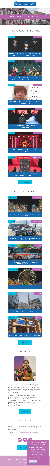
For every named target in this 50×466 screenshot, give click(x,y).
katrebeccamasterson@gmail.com (30, 432)
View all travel (25, 342)
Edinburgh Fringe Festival (34, 398)
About (10, 459)
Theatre (24, 459)
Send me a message (25, 447)
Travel (17, 459)
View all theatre (25, 182)
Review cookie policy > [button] (34, 457)
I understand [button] (33, 461)
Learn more (25, 411)
